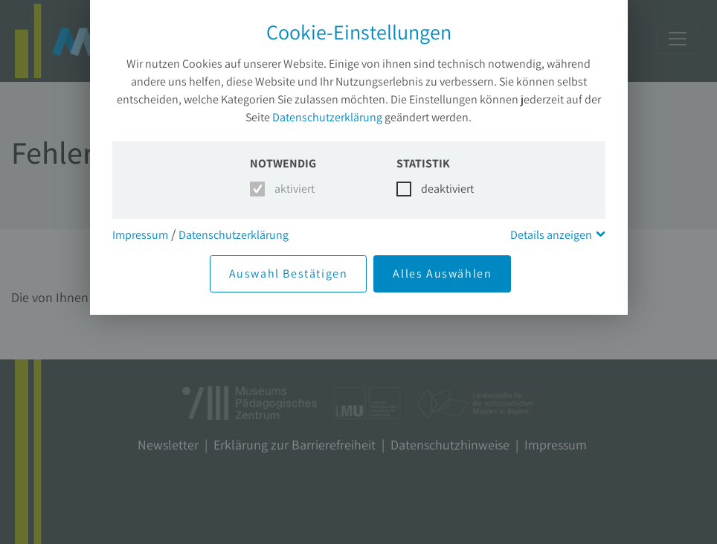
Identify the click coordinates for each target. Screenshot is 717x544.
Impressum (140, 235)
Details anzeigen (551, 235)
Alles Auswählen (442, 273)
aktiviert (291, 188)
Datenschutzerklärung (327, 117)
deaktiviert (438, 188)
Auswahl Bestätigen (288, 273)
